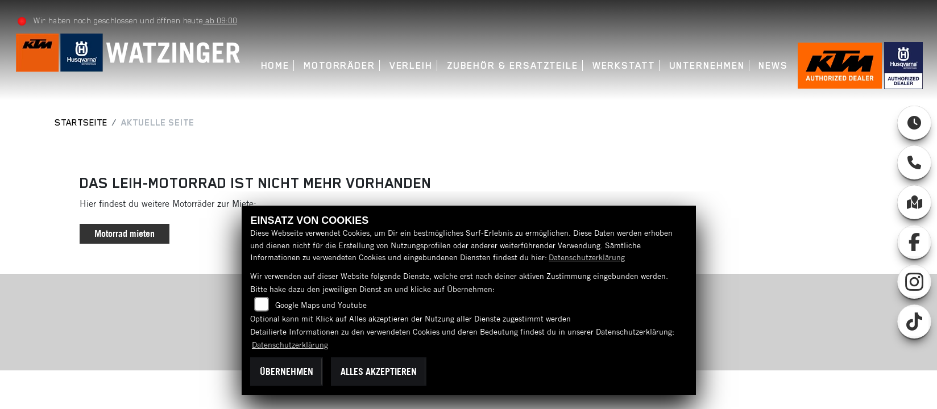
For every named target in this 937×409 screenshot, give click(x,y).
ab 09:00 (220, 20)
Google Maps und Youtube (321, 305)
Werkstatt (622, 65)
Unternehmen (706, 65)
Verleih (410, 65)
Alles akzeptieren (379, 371)
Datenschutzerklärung (587, 257)
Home (274, 65)
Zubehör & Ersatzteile (512, 65)
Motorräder (339, 65)
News (772, 65)
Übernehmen (286, 371)
